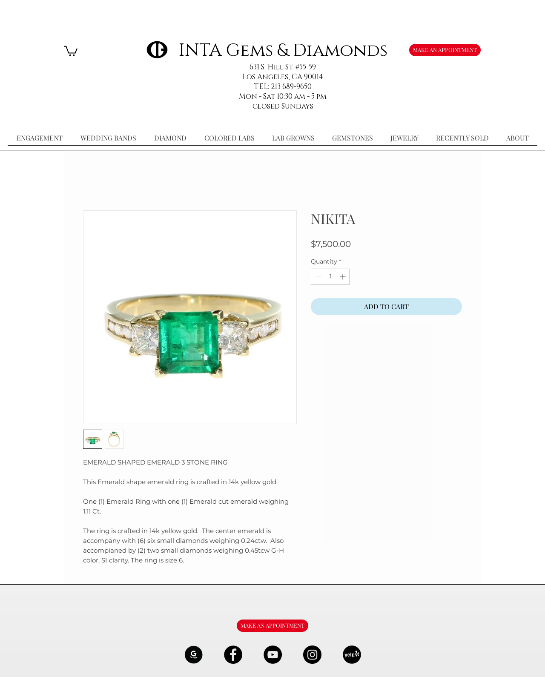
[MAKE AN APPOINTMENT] (445, 50)
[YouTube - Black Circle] (273, 654)
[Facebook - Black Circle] (233, 654)
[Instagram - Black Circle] (312, 654)
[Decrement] (317, 276)
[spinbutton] (330, 276)
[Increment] (343, 276)
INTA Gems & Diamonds (282, 50)
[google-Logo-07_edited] (193, 654)
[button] (70, 50)
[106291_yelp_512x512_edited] (352, 654)
